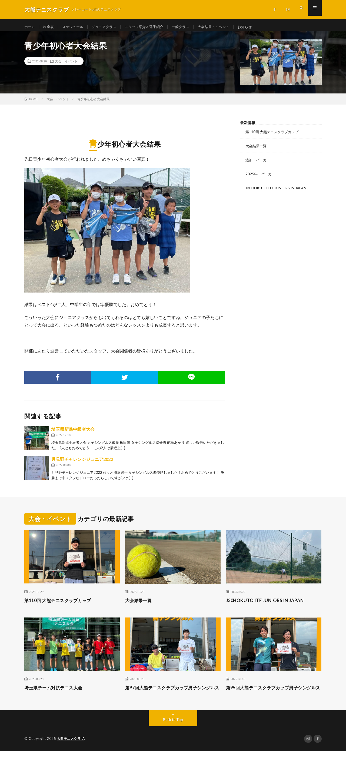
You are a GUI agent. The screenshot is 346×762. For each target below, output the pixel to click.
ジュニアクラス (108, 27)
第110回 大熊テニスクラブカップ (273, 135)
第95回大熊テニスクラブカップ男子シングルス (271, 695)
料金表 (49, 27)
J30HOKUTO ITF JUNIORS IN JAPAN (279, 191)
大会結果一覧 (256, 149)
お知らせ (257, 27)
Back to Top (173, 731)
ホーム (30, 27)
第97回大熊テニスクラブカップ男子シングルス (170, 695)
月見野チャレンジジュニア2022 (82, 463)
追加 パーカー (258, 163)
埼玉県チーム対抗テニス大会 (56, 691)
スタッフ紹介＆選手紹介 (150, 27)
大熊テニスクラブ (71, 750)
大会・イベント (66, 64)
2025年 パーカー (261, 177)
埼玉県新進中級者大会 (73, 433)
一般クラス (189, 27)
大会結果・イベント (224, 27)
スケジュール (75, 27)
